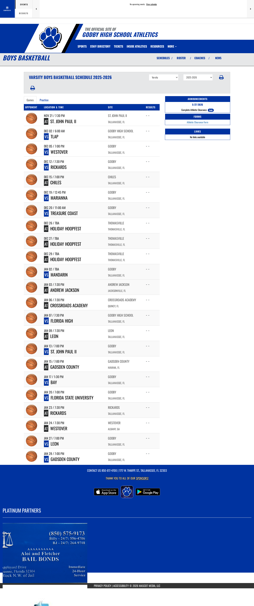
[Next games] (250, 9)
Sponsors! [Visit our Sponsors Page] (142, 478)
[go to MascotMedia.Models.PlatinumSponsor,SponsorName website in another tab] (127, 553)
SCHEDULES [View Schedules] (163, 58)
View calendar (151, 4)
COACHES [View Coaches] (199, 58)
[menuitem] (100, 46)
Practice (44, 100)
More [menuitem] (172, 46)
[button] (221, 77)
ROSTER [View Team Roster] (181, 58)
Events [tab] (24, 4)
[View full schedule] (7, 9)
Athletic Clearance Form (197, 122)
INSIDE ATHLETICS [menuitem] (137, 46)
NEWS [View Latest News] (218, 58)
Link (211, 110)
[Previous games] (36, 9)
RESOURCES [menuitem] (157, 46)
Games (30, 100)
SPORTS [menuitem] (82, 46)
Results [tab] (23, 13)
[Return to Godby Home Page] (50, 38)
